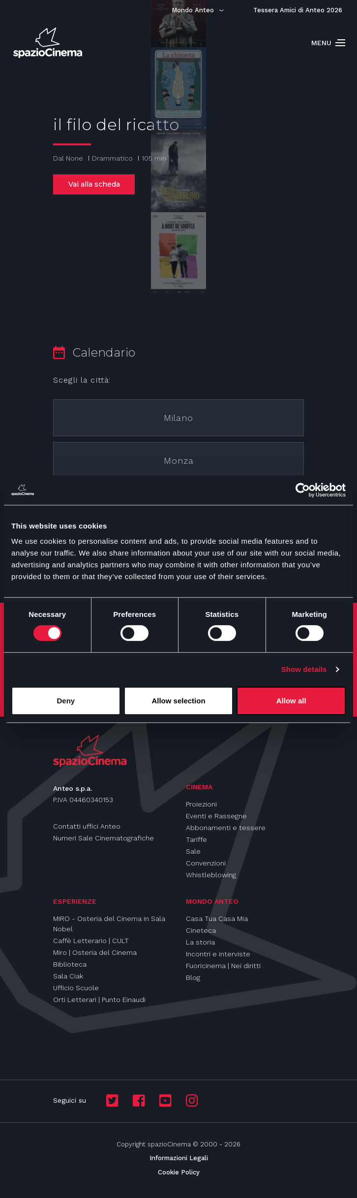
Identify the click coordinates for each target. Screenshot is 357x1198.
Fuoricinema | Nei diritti (223, 966)
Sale (193, 851)
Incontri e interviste (218, 954)
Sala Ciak (68, 976)
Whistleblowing (211, 875)
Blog (193, 977)
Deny (66, 701)
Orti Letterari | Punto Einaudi (99, 999)
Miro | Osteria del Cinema (95, 952)
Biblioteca (70, 964)
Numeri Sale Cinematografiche (103, 838)
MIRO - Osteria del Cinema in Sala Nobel (109, 924)
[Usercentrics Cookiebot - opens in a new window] (303, 489)
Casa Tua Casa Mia (217, 918)
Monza (179, 460)
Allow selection (178, 701)
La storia (200, 942)
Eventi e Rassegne (216, 816)
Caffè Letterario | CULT (91, 941)
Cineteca (201, 930)
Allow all (291, 701)
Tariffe (196, 839)
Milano (178, 418)
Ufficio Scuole (76, 988)
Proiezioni (201, 804)
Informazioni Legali (178, 1158)
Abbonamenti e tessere (226, 828)
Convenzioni (206, 863)
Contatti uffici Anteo (86, 826)
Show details (304, 669)
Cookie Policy (179, 1172)
